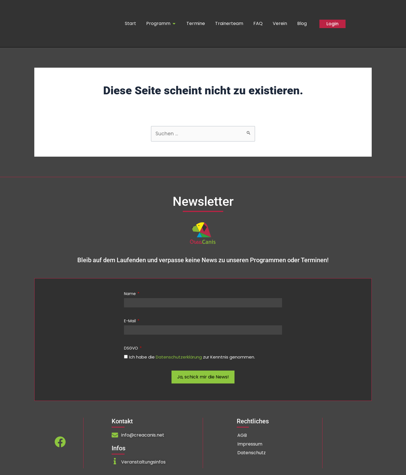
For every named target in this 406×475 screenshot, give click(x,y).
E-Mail (130, 321)
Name (130, 294)
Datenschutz (251, 453)
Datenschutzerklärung (179, 357)
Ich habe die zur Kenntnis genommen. (192, 357)
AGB (242, 435)
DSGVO (131, 348)
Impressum (249, 444)
